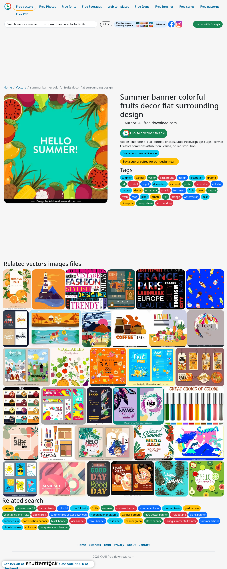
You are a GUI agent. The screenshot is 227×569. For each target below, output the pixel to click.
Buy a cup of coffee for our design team (149, 162)
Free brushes (164, 7)
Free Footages (92, 7)
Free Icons (142, 7)
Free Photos (47, 7)
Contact (144, 545)
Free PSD (22, 14)
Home (8, 87)
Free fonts (69, 7)
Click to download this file (143, 133)
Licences (95, 545)
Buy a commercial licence (139, 153)
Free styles (186, 7)
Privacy (119, 545)
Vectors (21, 87)
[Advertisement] (113, 57)
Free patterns (209, 7)
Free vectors (24, 7)
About (131, 545)
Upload (106, 24)
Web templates (118, 7)
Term (107, 545)
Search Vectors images (22, 24)
